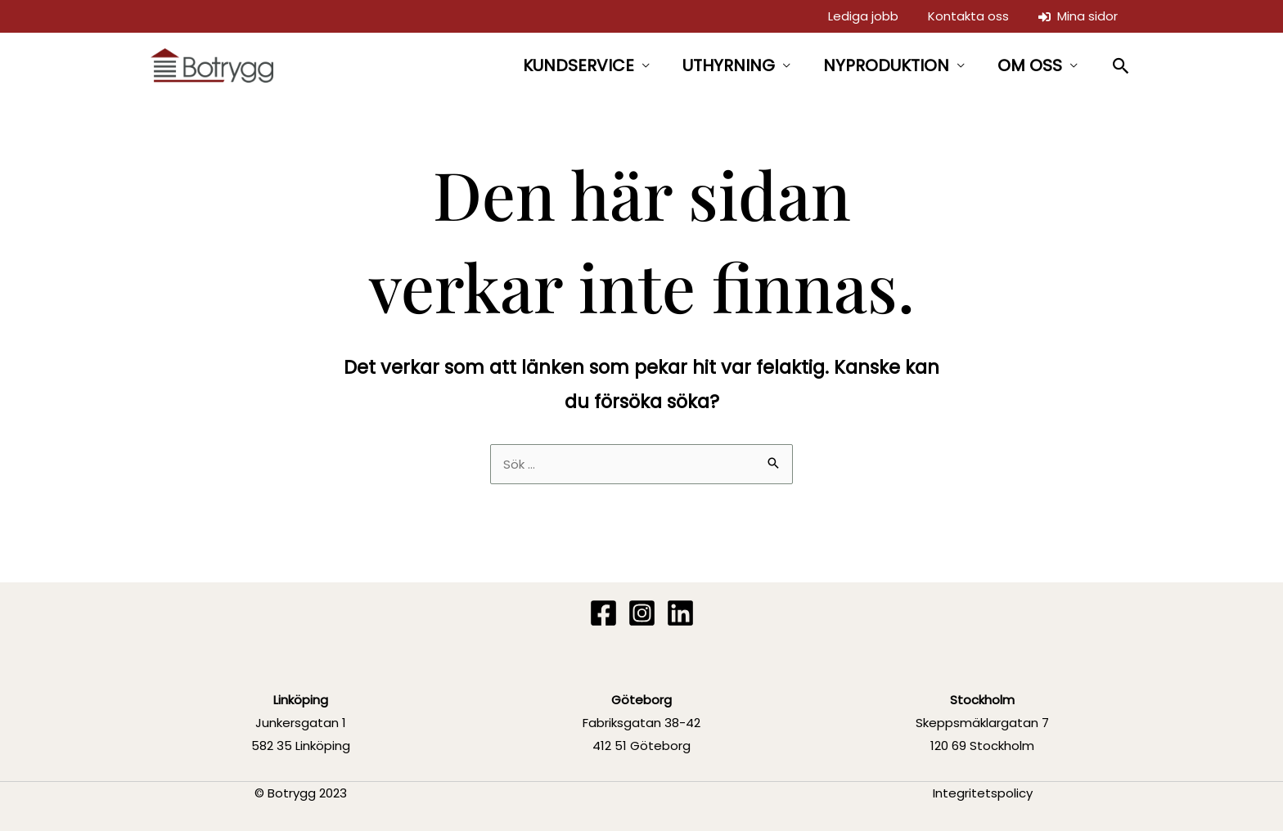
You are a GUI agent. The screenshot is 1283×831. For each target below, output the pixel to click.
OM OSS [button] (1029, 65)
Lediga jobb (863, 16)
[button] (1121, 66)
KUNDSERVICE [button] (578, 65)
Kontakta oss (968, 16)
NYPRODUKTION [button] (886, 65)
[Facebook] (603, 613)
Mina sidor (1078, 16)
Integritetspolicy (983, 793)
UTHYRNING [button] (728, 65)
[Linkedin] (680, 613)
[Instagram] (642, 613)
